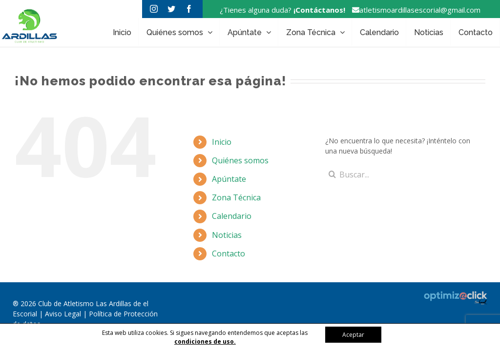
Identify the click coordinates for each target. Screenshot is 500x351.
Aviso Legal (64, 313)
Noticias (227, 235)
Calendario (231, 216)
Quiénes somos (240, 160)
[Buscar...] (398, 174)
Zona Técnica (236, 197)
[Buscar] (332, 174)
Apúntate (229, 179)
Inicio (221, 141)
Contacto (228, 253)
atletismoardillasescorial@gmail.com (413, 10)
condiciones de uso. (205, 341)
